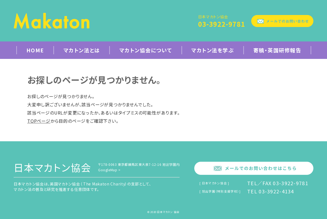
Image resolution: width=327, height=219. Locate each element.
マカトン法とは (81, 50)
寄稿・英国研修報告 (277, 50)
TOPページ (38, 121)
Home (35, 50)
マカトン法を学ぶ (212, 50)
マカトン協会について (145, 50)
